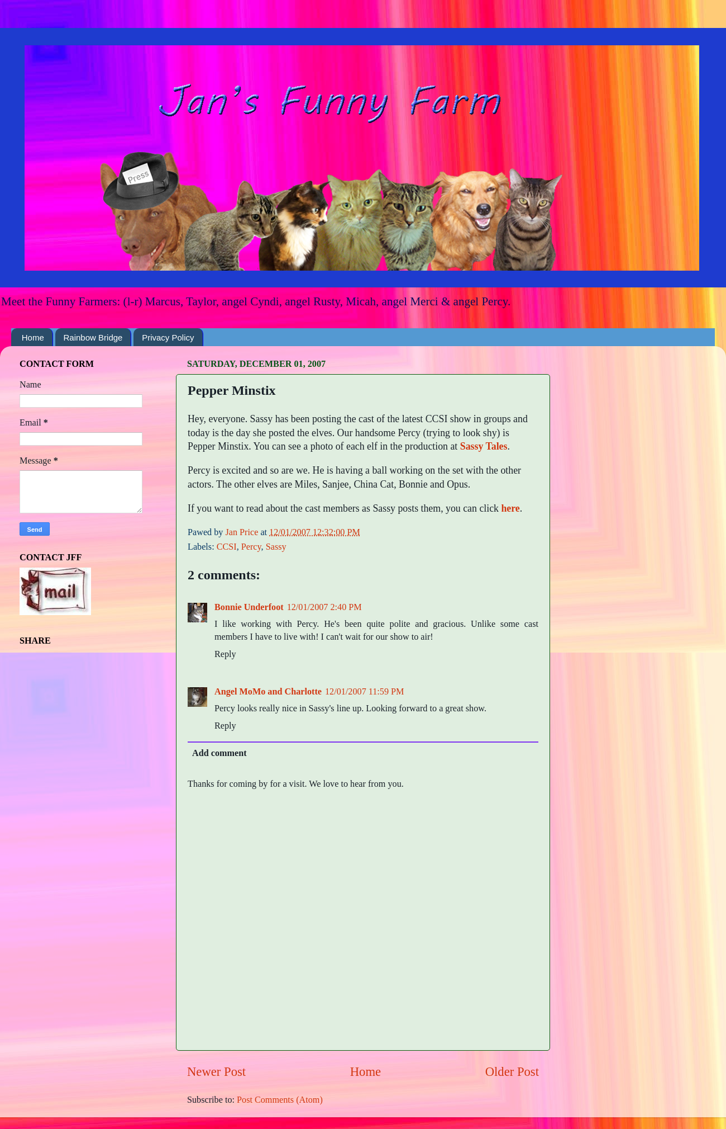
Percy (251, 547)
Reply (225, 654)
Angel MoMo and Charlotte (268, 692)
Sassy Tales (484, 446)
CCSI (227, 547)
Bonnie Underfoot (249, 607)
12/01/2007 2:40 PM (324, 607)
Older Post (512, 1072)
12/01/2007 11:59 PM (364, 692)
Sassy (276, 547)
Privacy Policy (168, 337)
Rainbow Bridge (93, 337)
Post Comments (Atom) (280, 1100)
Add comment (219, 753)
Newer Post (216, 1072)
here (510, 508)
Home (33, 337)
